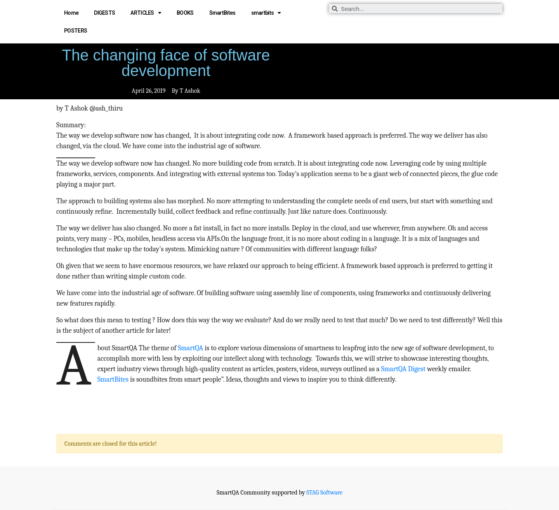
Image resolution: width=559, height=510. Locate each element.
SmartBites (222, 13)
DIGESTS (104, 13)
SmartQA (190, 348)
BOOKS (185, 13)
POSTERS (75, 31)
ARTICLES (145, 12)
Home (71, 13)
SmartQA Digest (403, 369)
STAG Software (324, 492)
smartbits (266, 12)
